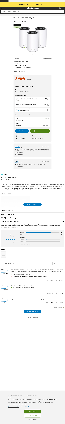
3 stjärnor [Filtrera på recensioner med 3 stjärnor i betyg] (22, 237)
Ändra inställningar (32, 419)
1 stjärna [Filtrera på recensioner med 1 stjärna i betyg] (22, 241)
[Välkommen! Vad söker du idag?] (33, 11)
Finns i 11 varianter (25, 110)
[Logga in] (60, 8)
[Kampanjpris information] (31, 79)
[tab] (4, 1)
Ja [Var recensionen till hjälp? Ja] (58, 280)
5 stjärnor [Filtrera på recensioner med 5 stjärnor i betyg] (22, 232)
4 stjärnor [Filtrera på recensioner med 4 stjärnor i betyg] (22, 234)
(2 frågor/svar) (23, 21)
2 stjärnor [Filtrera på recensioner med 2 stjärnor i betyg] (22, 239)
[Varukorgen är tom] (63, 8)
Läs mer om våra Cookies (13, 406)
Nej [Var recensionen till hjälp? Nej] (61, 280)
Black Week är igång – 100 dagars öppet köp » (31, 4)
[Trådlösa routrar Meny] (10, 15)
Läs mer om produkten (19, 71)
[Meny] (1, 8)
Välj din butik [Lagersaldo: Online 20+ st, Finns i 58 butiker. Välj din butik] (18, 125)
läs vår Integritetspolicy (24, 406)
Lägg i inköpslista (47, 58)
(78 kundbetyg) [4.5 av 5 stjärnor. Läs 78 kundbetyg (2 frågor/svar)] (17, 21)
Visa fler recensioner (32, 311)
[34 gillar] (16, 58)
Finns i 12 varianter (26, 99)
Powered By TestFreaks (58, 307)
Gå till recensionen (19, 154)
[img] (50, 40)
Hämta (22, 131)
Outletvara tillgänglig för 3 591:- (22, 91)
